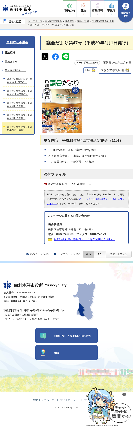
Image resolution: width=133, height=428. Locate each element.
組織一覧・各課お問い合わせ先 (72, 335)
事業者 (111, 10)
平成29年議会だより (103, 21)
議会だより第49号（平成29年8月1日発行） (19, 104)
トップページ (35, 21)
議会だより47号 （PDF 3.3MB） (69, 183)
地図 (57, 352)
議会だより (83, 21)
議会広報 (69, 21)
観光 (83, 10)
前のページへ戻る (40, 254)
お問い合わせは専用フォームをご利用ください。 (84, 239)
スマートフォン (118, 254)
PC (99, 254)
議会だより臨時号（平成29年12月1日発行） (19, 81)
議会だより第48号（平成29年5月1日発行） (19, 116)
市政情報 (97, 10)
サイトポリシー (69, 399)
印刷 (87, 70)
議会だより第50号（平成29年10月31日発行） (19, 92)
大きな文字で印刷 (112, 70)
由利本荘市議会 (53, 21)
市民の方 (69, 10)
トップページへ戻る (69, 254)
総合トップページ (43, 399)
